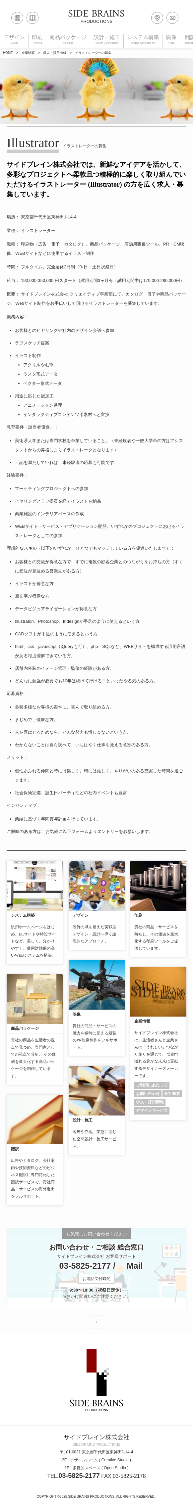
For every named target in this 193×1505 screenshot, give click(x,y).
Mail (130, 1265)
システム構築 (23, 915)
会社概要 (172, 1093)
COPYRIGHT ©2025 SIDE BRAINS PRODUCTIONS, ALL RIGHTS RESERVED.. (97, 1496)
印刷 (138, 915)
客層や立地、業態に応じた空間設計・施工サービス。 (94, 1138)
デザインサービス (152, 1110)
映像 (77, 1014)
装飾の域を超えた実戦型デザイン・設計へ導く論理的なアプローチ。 (94, 934)
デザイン (81, 915)
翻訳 (15, 1149)
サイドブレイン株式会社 (96, 1437)
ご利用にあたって (152, 1085)
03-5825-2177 (80, 1265)
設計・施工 (83, 1120)
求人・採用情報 (150, 1102)
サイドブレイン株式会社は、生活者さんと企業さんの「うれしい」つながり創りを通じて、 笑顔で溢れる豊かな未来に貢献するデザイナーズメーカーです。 (156, 1054)
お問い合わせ (148, 1093)
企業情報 (142, 1021)
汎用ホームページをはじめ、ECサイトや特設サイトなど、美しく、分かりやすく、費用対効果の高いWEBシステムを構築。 (33, 941)
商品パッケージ (25, 1028)
